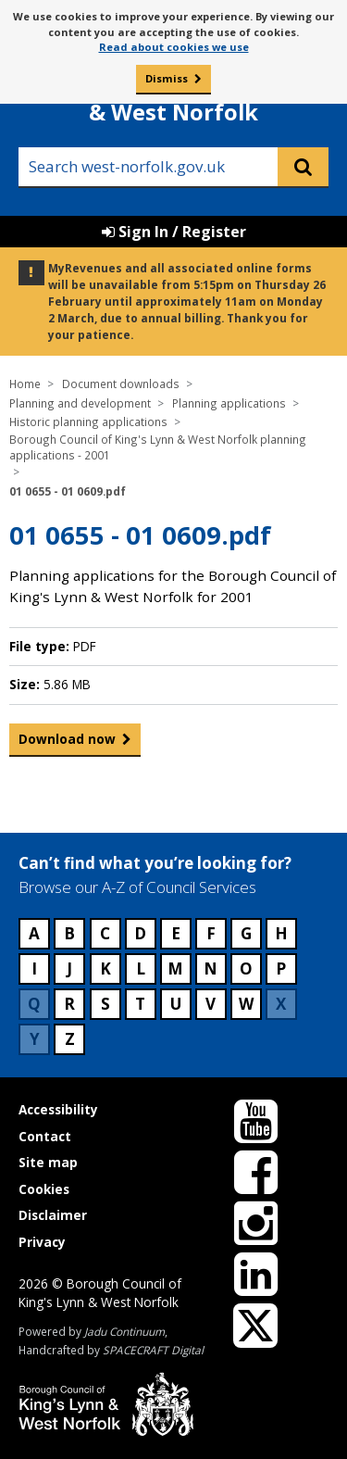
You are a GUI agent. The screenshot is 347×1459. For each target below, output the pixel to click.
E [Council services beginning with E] (175, 933)
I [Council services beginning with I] (34, 968)
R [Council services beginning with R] (69, 1003)
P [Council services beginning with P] (281, 968)
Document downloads (121, 383)
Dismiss (166, 78)
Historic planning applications (88, 421)
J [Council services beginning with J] (69, 968)
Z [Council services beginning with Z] (70, 1039)
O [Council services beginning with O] (246, 968)
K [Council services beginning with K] (105, 968)
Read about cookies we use (174, 47)
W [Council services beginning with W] (246, 1003)
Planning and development (80, 403)
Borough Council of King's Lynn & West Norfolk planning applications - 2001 (157, 447)
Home (25, 383)
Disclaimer (53, 1215)
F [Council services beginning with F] (211, 933)
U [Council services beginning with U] (175, 1003)
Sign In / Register (174, 231)
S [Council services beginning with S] (105, 1003)
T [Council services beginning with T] (140, 1003)
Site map (48, 1162)
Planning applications (229, 403)
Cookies (44, 1189)
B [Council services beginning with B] (69, 933)
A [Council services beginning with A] (34, 933)
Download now (67, 743)
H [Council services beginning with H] (281, 933)
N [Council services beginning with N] (210, 968)
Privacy (42, 1242)
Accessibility (58, 1109)
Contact (45, 1136)
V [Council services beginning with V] (210, 1003)
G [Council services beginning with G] (246, 933)
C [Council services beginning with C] (105, 933)
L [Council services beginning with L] (140, 968)
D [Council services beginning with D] (140, 933)
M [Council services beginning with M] (175, 968)
